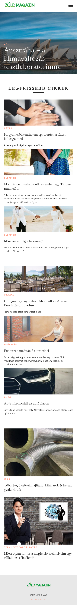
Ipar (7, 479)
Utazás (9, 295)
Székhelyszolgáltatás (20, 547)
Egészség (10, 344)
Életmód (10, 178)
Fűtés (8, 128)
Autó (7, 397)
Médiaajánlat (38, 599)
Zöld (7, 44)
